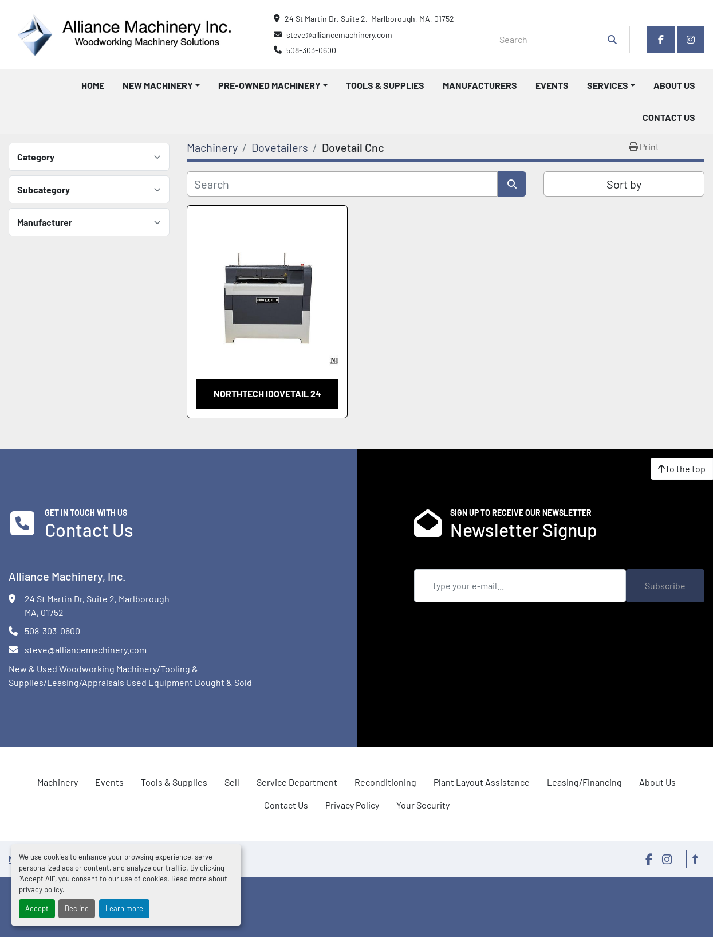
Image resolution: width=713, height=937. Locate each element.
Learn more (124, 908)
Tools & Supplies (385, 85)
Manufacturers (480, 85)
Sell (231, 782)
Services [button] (607, 85)
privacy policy (40, 889)
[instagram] (690, 39)
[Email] (520, 585)
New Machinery (158, 85)
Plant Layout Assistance (482, 782)
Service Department (297, 782)
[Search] (551, 39)
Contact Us (669, 117)
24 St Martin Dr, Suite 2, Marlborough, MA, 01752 (369, 18)
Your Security (423, 804)
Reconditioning (385, 782)
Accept (37, 908)
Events (552, 85)
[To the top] (682, 469)
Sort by (623, 184)
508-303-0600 (311, 50)
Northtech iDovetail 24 (267, 393)
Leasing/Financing (584, 782)
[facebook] (661, 39)
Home (92, 85)
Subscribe (665, 585)
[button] (161, 85)
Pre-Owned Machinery (269, 85)
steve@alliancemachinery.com (339, 35)
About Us (674, 85)
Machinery (57, 782)
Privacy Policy (352, 804)
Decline (77, 908)
